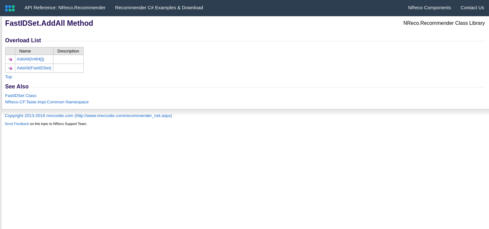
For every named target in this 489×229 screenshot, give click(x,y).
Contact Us (472, 7)
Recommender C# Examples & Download (159, 7)
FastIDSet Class (20, 95)
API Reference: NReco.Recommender (64, 7)
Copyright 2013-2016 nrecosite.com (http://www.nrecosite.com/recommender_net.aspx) (88, 115)
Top (8, 76)
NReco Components (429, 7)
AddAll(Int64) (30, 59)
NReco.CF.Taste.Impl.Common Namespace (47, 102)
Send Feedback (17, 124)
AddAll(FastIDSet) (34, 68)
